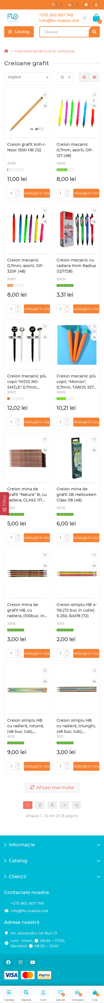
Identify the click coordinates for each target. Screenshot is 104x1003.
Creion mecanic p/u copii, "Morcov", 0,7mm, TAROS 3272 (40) (76, 382)
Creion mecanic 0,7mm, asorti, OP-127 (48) (75, 150)
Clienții (52, 876)
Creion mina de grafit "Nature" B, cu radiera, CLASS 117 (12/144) (27, 494)
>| (76, 805)
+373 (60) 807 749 (27, 903)
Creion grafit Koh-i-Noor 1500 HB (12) (26, 147)
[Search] (69, 31)
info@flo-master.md (29, 910)
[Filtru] (4, 503)
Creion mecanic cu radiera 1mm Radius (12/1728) (76, 266)
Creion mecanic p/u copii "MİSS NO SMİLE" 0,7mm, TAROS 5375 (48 (26, 382)
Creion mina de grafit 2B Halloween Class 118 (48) (77, 494)
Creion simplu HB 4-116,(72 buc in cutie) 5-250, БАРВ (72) (77, 610)
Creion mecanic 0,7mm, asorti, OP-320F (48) (25, 266)
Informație (52, 844)
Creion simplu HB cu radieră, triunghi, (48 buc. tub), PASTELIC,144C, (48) (76, 726)
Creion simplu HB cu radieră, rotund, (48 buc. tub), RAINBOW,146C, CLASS (25, 726)
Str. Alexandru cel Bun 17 (34, 933)
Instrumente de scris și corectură (44, 51)
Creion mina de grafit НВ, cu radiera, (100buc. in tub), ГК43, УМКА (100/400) (25, 610)
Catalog (52, 860)
